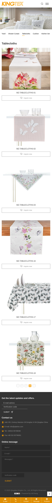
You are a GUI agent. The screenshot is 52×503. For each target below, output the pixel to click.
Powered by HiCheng (30, 493)
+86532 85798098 (14, 431)
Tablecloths (26, 34)
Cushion (36, 34)
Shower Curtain (13, 34)
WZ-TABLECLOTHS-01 (26, 94)
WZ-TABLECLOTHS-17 (26, 319)
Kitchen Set (45, 34)
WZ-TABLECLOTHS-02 (26, 151)
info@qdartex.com (16, 427)
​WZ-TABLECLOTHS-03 (26, 207)
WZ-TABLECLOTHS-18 (26, 375)
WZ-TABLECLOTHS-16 (26, 263)
